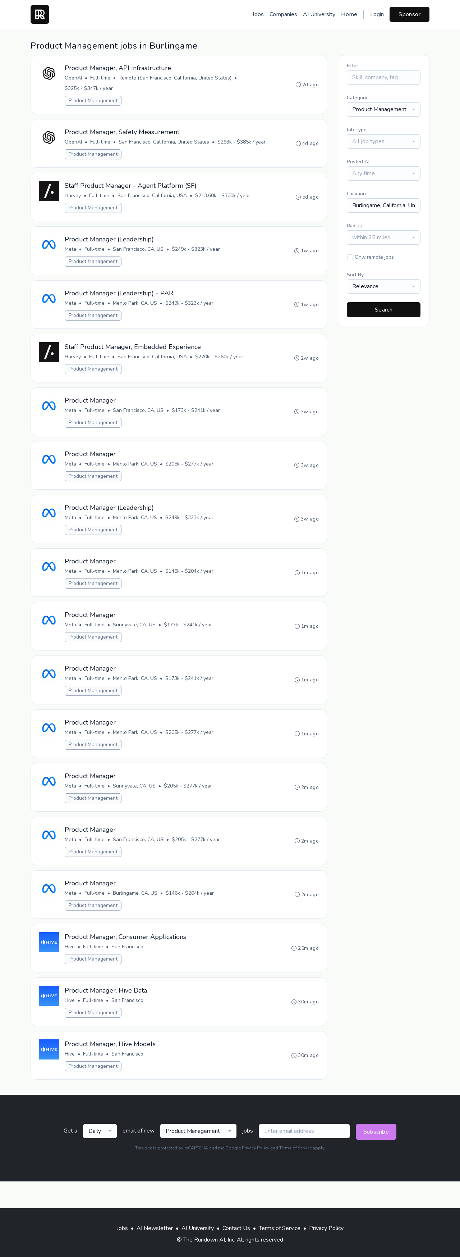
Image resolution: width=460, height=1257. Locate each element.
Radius (354, 225)
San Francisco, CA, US (139, 254)
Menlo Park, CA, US (136, 309)
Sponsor (409, 14)
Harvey (73, 199)
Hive (70, 969)
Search (383, 310)
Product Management (93, 101)
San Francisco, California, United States (164, 144)
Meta (71, 254)
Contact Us (236, 1228)
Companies (283, 14)
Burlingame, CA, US (136, 914)
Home (349, 14)
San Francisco (128, 969)
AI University (319, 14)
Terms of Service (295, 1174)
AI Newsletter (155, 1228)
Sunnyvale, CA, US (135, 639)
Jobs (258, 14)
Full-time (101, 78)
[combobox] (383, 109)
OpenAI (74, 78)
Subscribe (376, 1158)
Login (377, 14)
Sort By (355, 274)
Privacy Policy (255, 1174)
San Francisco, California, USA (153, 199)
